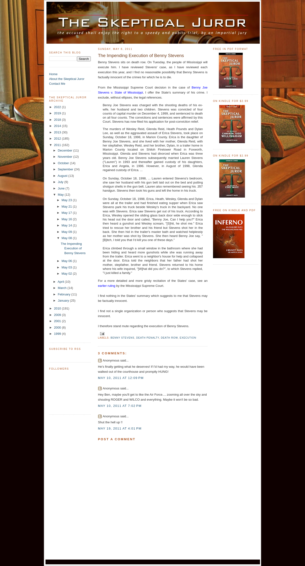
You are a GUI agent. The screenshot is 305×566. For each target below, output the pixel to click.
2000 (58, 327)
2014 (58, 126)
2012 (58, 138)
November (65, 156)
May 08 (67, 238)
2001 (58, 321)
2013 (58, 132)
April (61, 281)
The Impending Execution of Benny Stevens (73, 248)
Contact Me (57, 83)
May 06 (67, 261)
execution (188, 337)
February (64, 294)
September (66, 169)
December (65, 150)
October (64, 163)
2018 (58, 119)
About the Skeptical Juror (66, 79)
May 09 (67, 232)
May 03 (67, 267)
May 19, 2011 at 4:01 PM (120, 428)
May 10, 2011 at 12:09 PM (121, 378)
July (61, 182)
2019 (58, 113)
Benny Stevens (122, 337)
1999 (58, 333)
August (63, 176)
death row (169, 337)
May (61, 194)
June (61, 188)
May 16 (67, 219)
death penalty (147, 337)
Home (53, 74)
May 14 (67, 225)
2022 (58, 107)
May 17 (67, 213)
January (64, 300)
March (62, 288)
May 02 (67, 273)
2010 (58, 308)
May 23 (67, 200)
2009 (58, 315)
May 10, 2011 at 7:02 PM (120, 406)
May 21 (67, 206)
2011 (58, 145)
